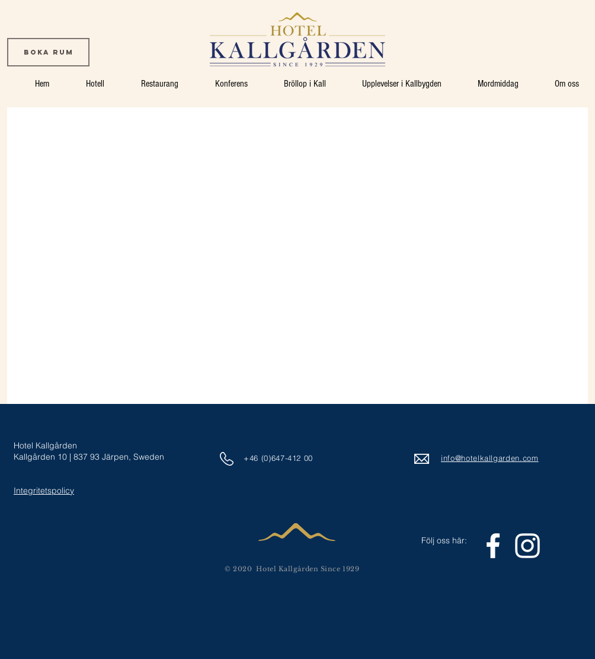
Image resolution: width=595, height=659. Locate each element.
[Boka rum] (48, 52)
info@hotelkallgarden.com (490, 458)
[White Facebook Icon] (493, 545)
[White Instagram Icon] (527, 545)
